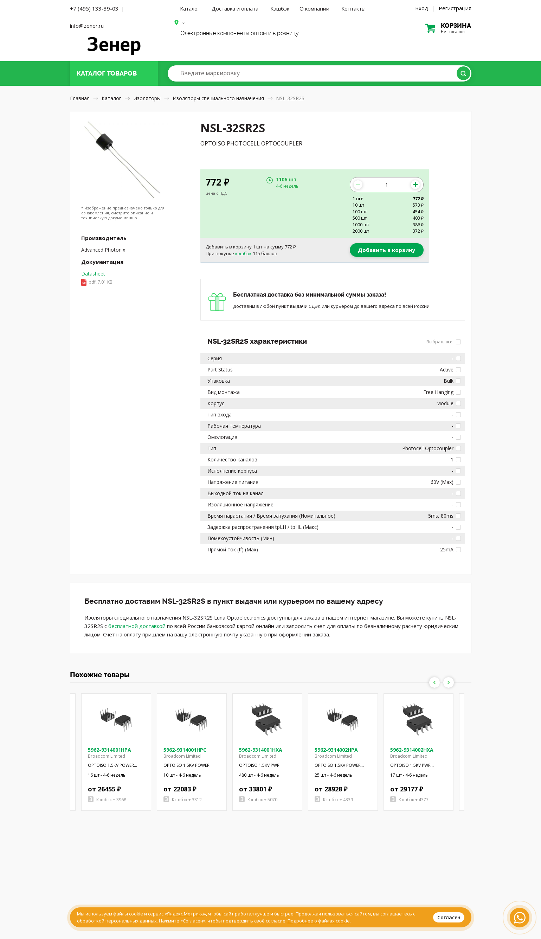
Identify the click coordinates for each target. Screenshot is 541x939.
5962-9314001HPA (109, 749)
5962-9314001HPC (184, 749)
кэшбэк (243, 253)
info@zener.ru (87, 25)
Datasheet (96, 278)
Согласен (449, 917)
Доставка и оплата (235, 8)
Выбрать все (443, 342)
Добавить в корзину (386, 249)
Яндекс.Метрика (185, 914)
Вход (421, 8)
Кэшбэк (279, 8)
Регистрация (455, 8)
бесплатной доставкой (137, 625)
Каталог (190, 8)
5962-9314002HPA (336, 749)
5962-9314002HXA (411, 749)
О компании (314, 8)
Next (448, 682)
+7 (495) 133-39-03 (94, 8)
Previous (434, 682)
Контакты (353, 8)
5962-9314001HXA (260, 749)
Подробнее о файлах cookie (319, 921)
